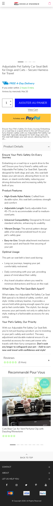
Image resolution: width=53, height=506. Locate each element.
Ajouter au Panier (33, 102)
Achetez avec (26, 118)
